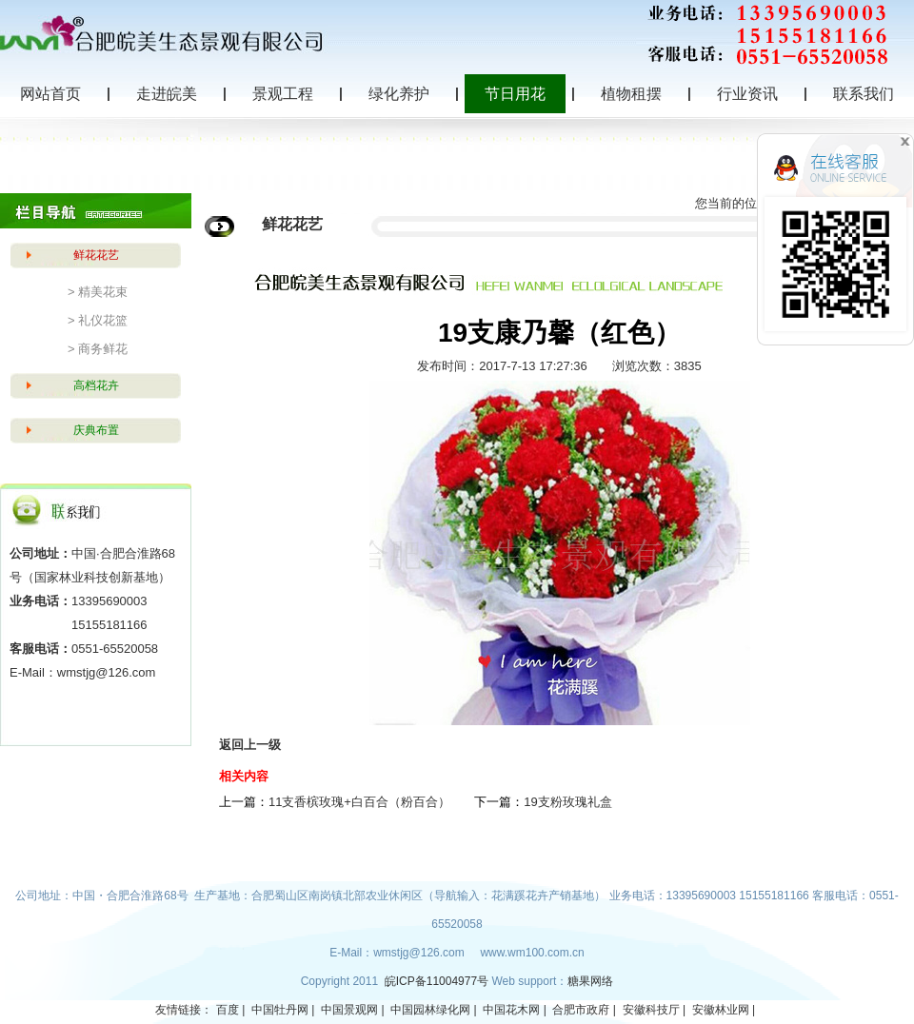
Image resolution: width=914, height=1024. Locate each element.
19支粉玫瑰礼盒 (567, 802)
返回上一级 (250, 745)
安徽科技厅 (651, 1009)
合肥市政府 (580, 1009)
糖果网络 (590, 981)
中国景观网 (349, 1009)
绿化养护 (398, 94)
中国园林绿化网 (430, 1009)
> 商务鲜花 (98, 349)
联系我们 (863, 94)
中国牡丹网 (279, 1009)
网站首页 (50, 94)
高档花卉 (96, 385)
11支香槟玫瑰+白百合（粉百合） (359, 802)
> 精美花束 (98, 292)
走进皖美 (166, 94)
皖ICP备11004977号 (438, 981)
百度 (227, 1009)
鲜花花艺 (96, 255)
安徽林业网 (720, 1009)
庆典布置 (96, 430)
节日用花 (515, 94)
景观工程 (282, 94)
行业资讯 (747, 94)
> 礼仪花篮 (98, 320)
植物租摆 (631, 94)
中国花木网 (511, 1009)
